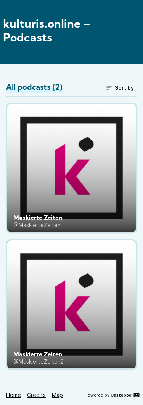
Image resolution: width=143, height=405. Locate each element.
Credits (36, 395)
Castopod (125, 394)
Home (13, 395)
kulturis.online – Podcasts (46, 31)
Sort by (120, 88)
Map (57, 395)
